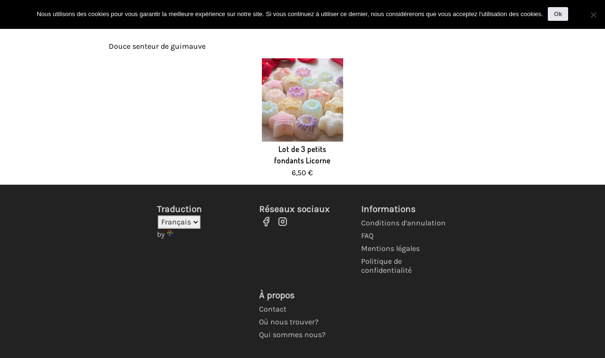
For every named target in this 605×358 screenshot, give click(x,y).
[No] (593, 14)
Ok (558, 14)
